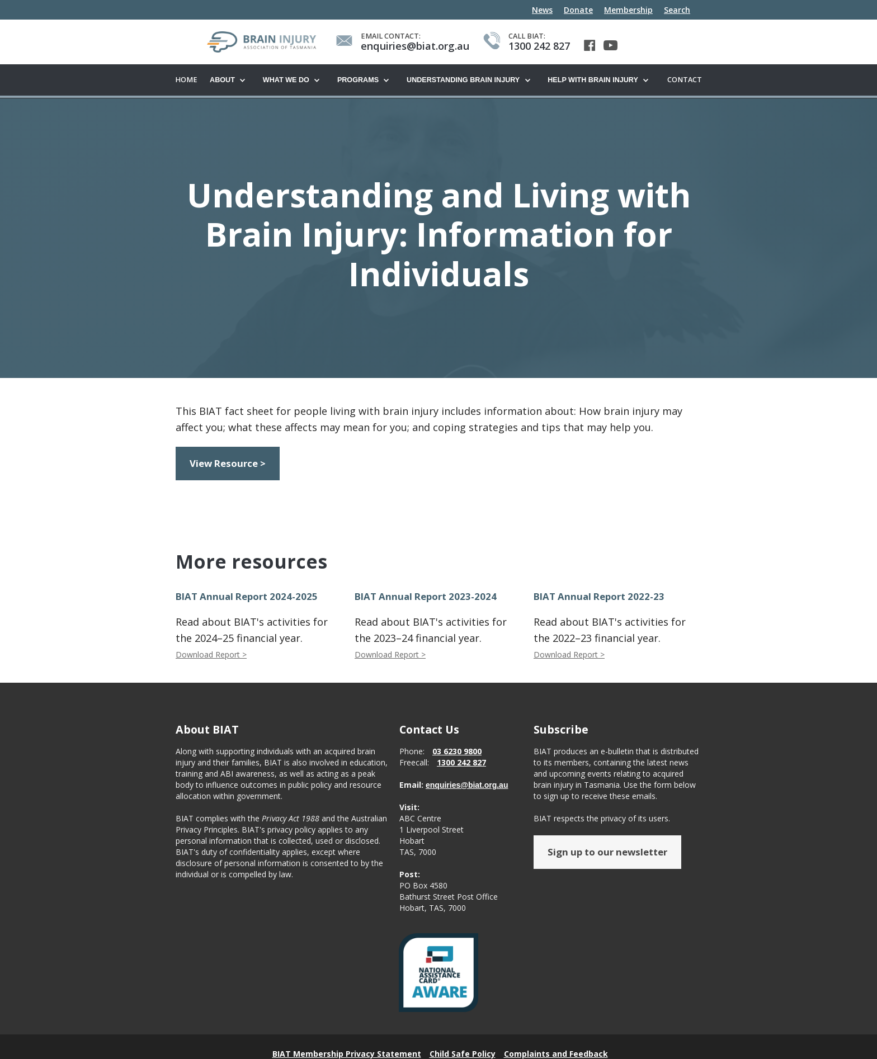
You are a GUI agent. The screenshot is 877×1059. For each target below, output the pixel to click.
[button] (230, 80)
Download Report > (211, 655)
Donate (578, 9)
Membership (628, 9)
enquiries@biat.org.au (467, 785)
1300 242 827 (461, 763)
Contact (684, 79)
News (542, 9)
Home (186, 79)
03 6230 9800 (457, 751)
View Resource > (228, 463)
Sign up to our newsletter (607, 852)
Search (677, 9)
